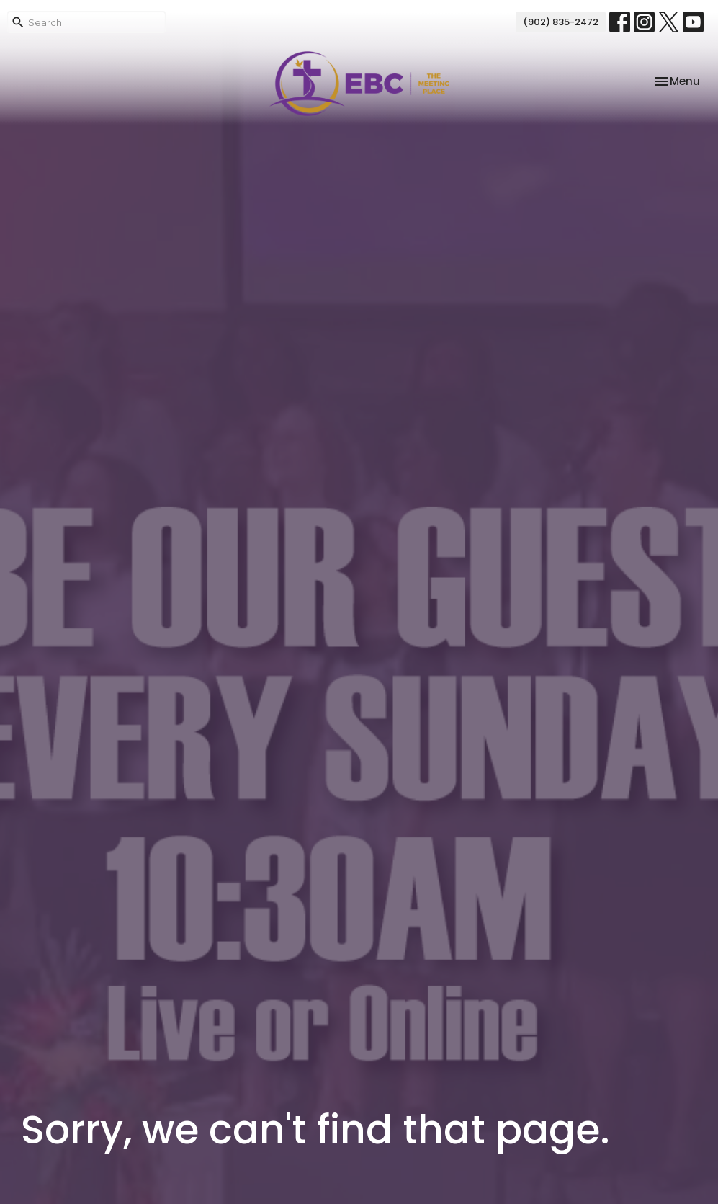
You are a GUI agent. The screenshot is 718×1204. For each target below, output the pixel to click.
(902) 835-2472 (560, 22)
